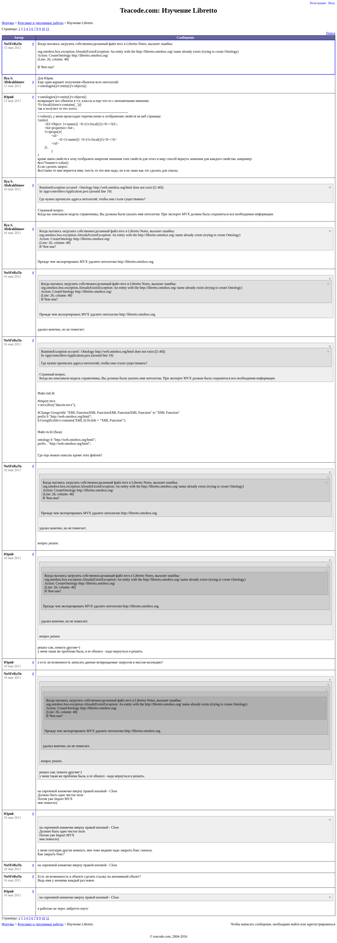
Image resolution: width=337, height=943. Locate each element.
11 (47, 29)
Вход (331, 3)
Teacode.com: (141, 10)
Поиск (330, 33)
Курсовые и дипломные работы (40, 23)
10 (43, 29)
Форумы (8, 23)
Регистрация (318, 3)
